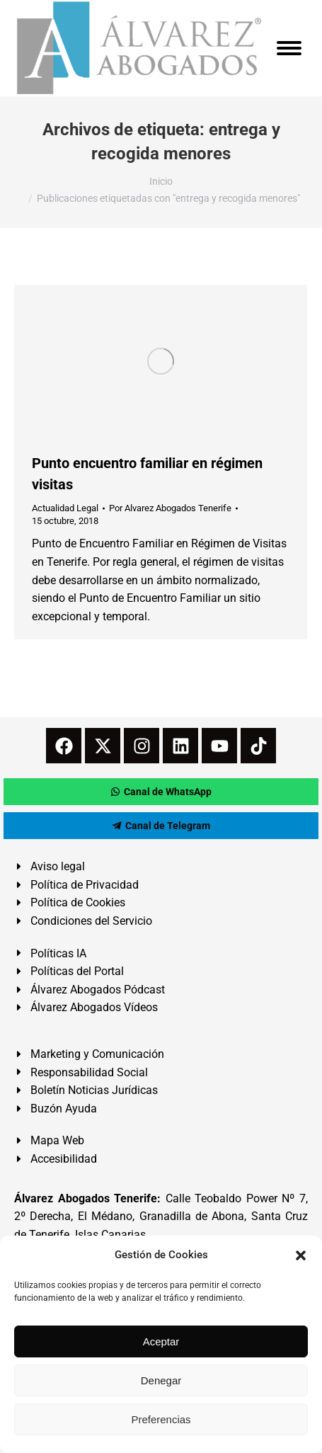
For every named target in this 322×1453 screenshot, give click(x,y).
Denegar (161, 1380)
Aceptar (161, 1341)
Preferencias (160, 1419)
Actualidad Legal (65, 508)
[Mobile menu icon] (289, 48)
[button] (301, 1255)
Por (170, 508)
